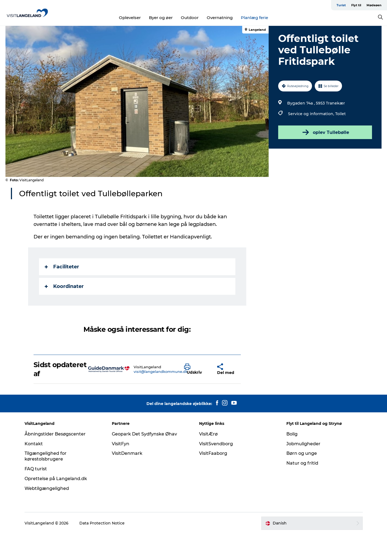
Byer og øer (161, 17)
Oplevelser (130, 17)
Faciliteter (62, 267)
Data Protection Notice (102, 523)
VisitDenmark (127, 453)
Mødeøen (374, 5)
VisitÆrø (208, 434)
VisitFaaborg (213, 453)
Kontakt (34, 443)
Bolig (292, 434)
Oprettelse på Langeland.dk (56, 478)
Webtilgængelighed (47, 488)
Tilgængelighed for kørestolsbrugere (46, 456)
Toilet (340, 113)
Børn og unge (301, 453)
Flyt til (356, 5)
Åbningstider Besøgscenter (55, 434)
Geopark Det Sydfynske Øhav (144, 434)
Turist (341, 5)
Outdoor (190, 17)
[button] (196, 369)
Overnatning (220, 17)
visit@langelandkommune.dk (161, 371)
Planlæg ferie (254, 17)
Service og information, (311, 113)
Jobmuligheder (303, 443)
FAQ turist (36, 468)
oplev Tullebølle (325, 132)
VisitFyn (120, 443)
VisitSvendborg (216, 443)
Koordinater (64, 286)
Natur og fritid (302, 463)
